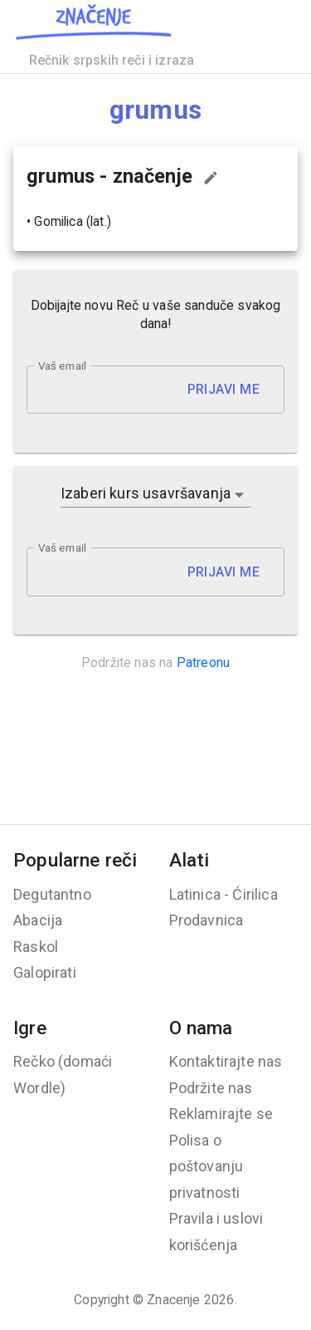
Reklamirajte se (221, 1113)
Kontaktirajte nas (226, 1061)
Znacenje (173, 1300)
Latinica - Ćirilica (223, 894)
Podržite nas (211, 1088)
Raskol (35, 946)
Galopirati (44, 972)
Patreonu (203, 662)
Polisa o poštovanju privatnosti (206, 1166)
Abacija (37, 920)
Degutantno (52, 894)
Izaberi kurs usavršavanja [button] (146, 493)
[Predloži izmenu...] (210, 178)
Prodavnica (206, 920)
